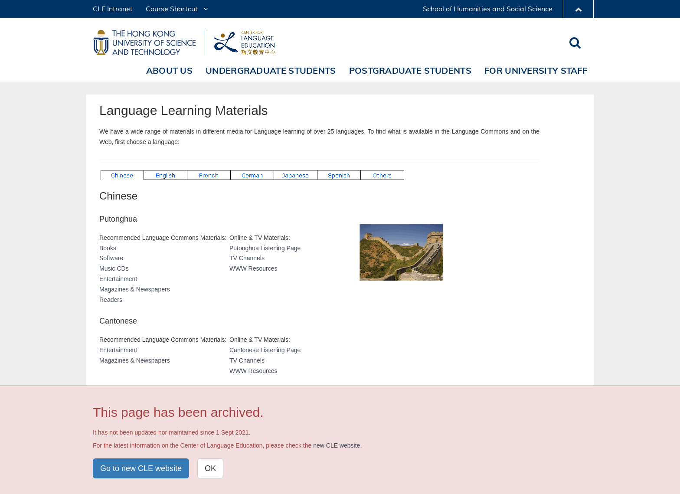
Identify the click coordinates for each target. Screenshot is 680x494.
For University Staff (535, 70)
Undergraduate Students (271, 70)
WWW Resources (253, 268)
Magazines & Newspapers (134, 289)
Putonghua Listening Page (265, 248)
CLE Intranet (113, 8)
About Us (169, 70)
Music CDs (114, 268)
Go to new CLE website (141, 468)
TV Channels (247, 258)
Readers (110, 299)
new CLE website (336, 445)
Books (107, 248)
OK (210, 468)
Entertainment (118, 278)
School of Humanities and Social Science (487, 8)
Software (111, 258)
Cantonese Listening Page (265, 350)
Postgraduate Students (410, 70)
